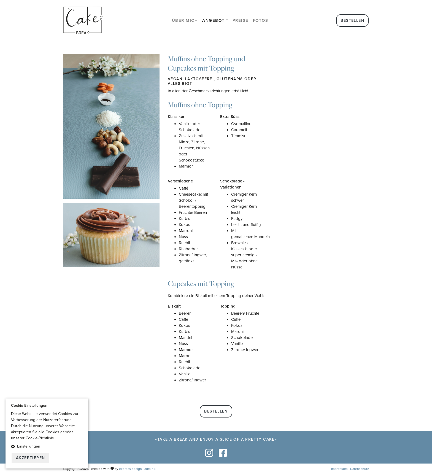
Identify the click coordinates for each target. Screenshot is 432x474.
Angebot (213, 20)
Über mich (185, 20)
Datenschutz (359, 469)
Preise (241, 20)
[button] (47, 446)
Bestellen (352, 20)
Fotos (260, 20)
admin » (150, 469)
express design (130, 469)
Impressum (339, 469)
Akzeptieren (30, 458)
